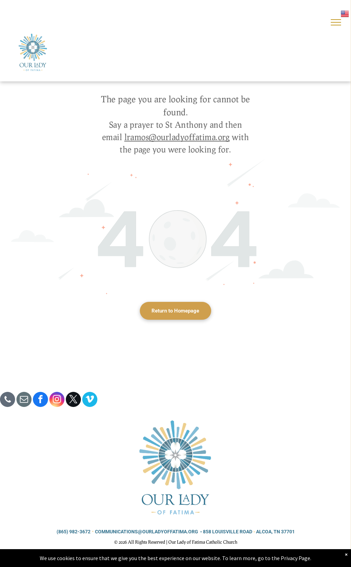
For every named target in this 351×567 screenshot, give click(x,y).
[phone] (7, 400)
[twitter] (73, 400)
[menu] (336, 22)
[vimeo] (89, 400)
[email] (24, 400)
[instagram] (56, 400)
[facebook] (40, 400)
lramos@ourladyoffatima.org (177, 137)
